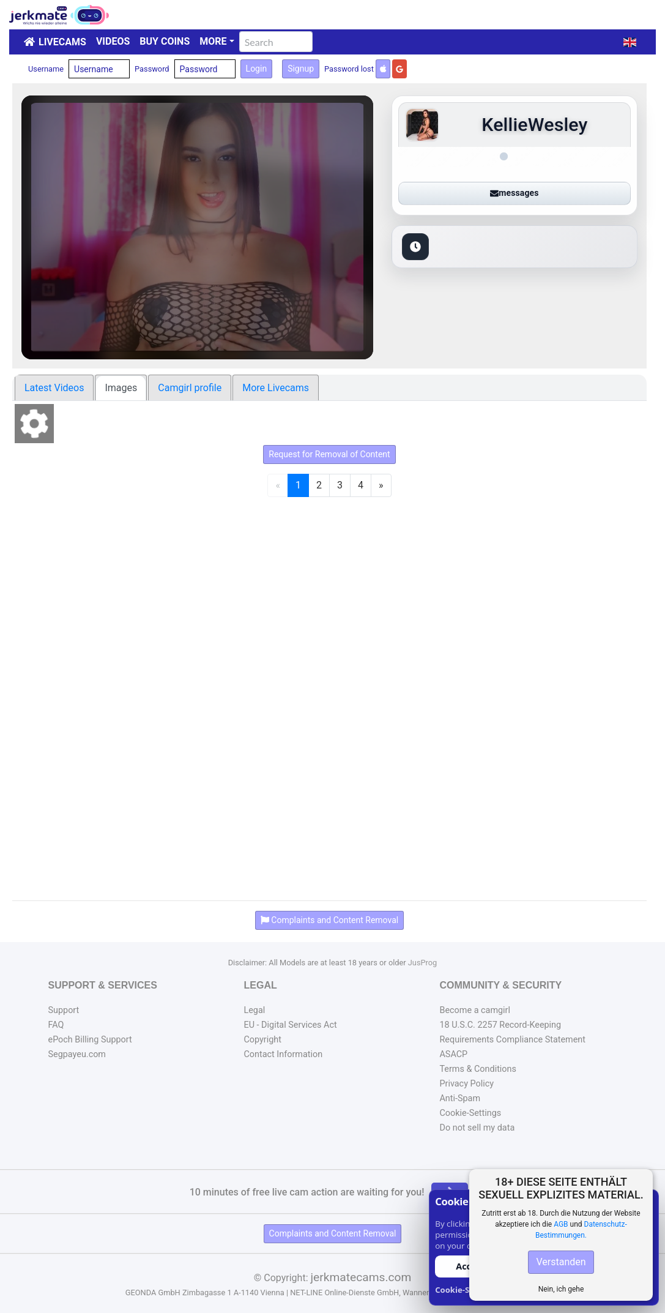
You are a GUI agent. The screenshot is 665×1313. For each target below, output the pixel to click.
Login (256, 68)
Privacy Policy (466, 1084)
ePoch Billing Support (90, 1039)
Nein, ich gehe (561, 1289)
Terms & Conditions (477, 1069)
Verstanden (560, 1262)
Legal (254, 1010)
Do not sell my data (477, 1128)
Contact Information (282, 1054)
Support (64, 1010)
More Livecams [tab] (275, 388)
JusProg (422, 962)
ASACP (453, 1054)
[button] (630, 42)
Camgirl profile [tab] (189, 388)
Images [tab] (121, 388)
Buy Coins (164, 41)
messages (514, 193)
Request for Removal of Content (329, 454)
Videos (113, 41)
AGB (561, 1224)
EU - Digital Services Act (289, 1025)
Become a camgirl (474, 1010)
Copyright (262, 1039)
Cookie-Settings (470, 1113)
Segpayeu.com (77, 1054)
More (212, 41)
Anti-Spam (459, 1098)
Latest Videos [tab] (54, 388)
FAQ (56, 1025)
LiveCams (62, 42)
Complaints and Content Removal (332, 1233)
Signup (301, 68)
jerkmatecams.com (360, 1277)
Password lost (349, 68)
